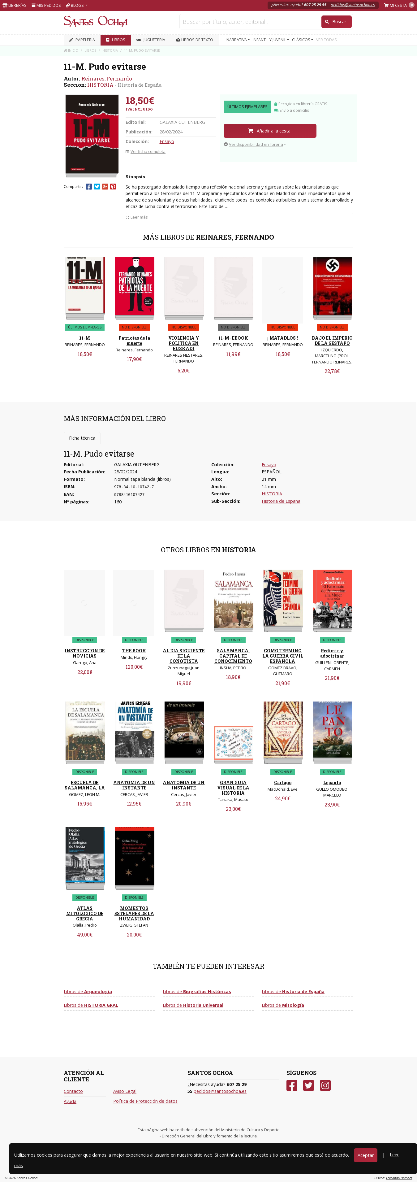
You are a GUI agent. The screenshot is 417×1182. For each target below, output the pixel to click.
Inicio (71, 50)
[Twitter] (308, 1085)
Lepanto (332, 782)
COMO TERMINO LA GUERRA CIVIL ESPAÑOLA (282, 656)
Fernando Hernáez (399, 1177)
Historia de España (139, 85)
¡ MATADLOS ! (282, 338)
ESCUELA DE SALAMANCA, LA (85, 785)
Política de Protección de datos (145, 1101)
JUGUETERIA (150, 39)
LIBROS (115, 39)
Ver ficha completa (146, 151)
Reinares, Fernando (106, 78)
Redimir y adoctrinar (332, 653)
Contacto (73, 1091)
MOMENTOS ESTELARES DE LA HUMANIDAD (134, 913)
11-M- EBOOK (233, 338)
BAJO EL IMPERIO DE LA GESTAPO (332, 340)
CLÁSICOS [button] (301, 39)
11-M (84, 338)
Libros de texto (194, 39)
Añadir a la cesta (269, 131)
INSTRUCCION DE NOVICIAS (85, 653)
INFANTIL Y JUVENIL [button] (270, 39)
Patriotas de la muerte (134, 340)
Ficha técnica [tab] (82, 438)
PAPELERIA (82, 39)
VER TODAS (326, 39)
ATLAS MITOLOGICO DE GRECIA (84, 913)
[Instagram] (325, 1085)
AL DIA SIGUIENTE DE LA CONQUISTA (183, 656)
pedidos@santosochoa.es (353, 4)
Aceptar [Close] (366, 1155)
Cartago (282, 782)
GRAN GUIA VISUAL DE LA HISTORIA (233, 788)
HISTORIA (100, 84)
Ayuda (70, 1101)
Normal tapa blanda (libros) (142, 479)
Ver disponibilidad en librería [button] (253, 144)
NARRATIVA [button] (237, 39)
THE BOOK (134, 651)
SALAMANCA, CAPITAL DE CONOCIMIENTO (233, 656)
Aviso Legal (124, 1091)
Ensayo (167, 141)
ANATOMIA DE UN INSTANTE (134, 785)
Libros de (88, 991)
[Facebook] (291, 1085)
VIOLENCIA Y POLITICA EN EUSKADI (183, 343)
